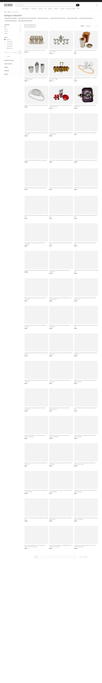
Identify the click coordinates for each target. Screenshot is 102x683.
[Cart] (96, 5)
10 (74, 557)
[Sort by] (91, 26)
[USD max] (15, 52)
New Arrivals (25, 8)
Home (5, 11)
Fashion (62, 8)
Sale (78, 8)
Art (45, 8)
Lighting (40, 8)
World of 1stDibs (71, 8)
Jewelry (50, 8)
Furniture (33, 8)
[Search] (46, 5)
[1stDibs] (8, 5)
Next (86, 557)
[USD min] (7, 52)
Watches (56, 8)
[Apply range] (20, 52)
